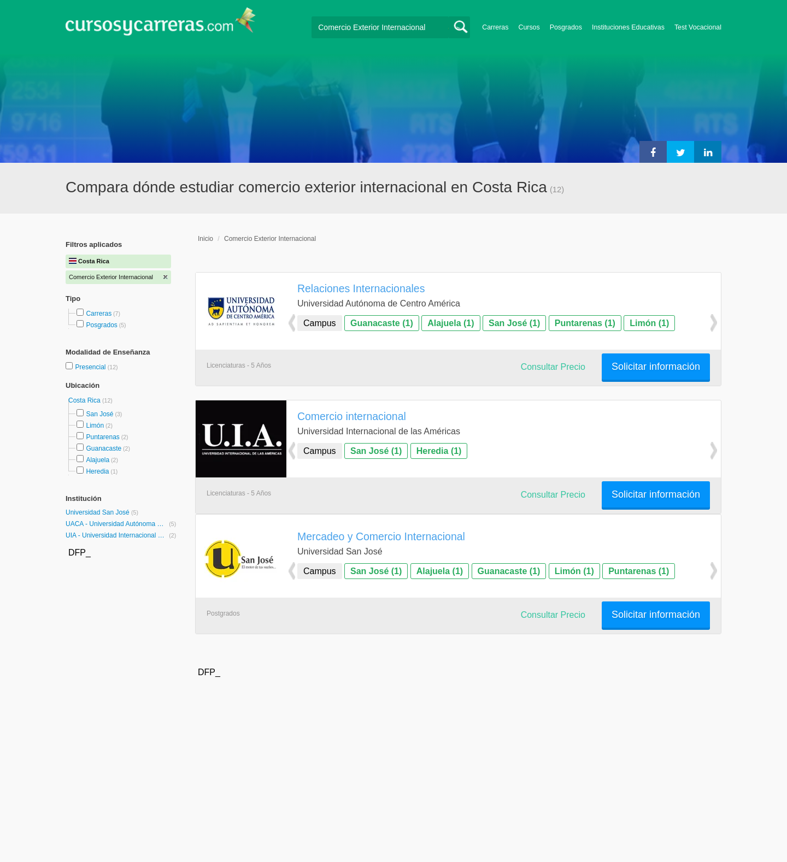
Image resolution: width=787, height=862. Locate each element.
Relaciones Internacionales (361, 288)
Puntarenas (102, 437)
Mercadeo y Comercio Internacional (381, 536)
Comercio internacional (351, 416)
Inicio (205, 239)
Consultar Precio (553, 366)
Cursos (528, 27)
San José (99, 414)
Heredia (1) (439, 451)
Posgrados (566, 27)
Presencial (91, 367)
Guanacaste (103, 448)
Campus (319, 323)
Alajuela (97, 460)
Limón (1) (649, 323)
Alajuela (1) (450, 323)
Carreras (495, 27)
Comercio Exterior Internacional (270, 239)
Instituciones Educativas (628, 27)
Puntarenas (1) (585, 323)
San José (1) (514, 323)
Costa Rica (85, 400)
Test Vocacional (697, 27)
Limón (95, 425)
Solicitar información (656, 366)
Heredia (97, 471)
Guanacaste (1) (381, 323)
